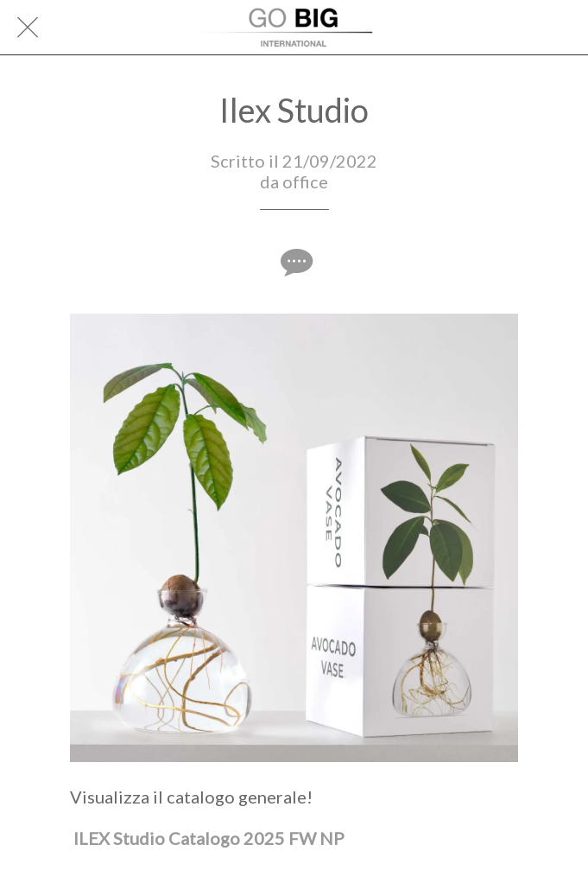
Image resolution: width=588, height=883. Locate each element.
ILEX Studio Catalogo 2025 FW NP (209, 838)
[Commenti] (294, 262)
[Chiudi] (27, 27)
